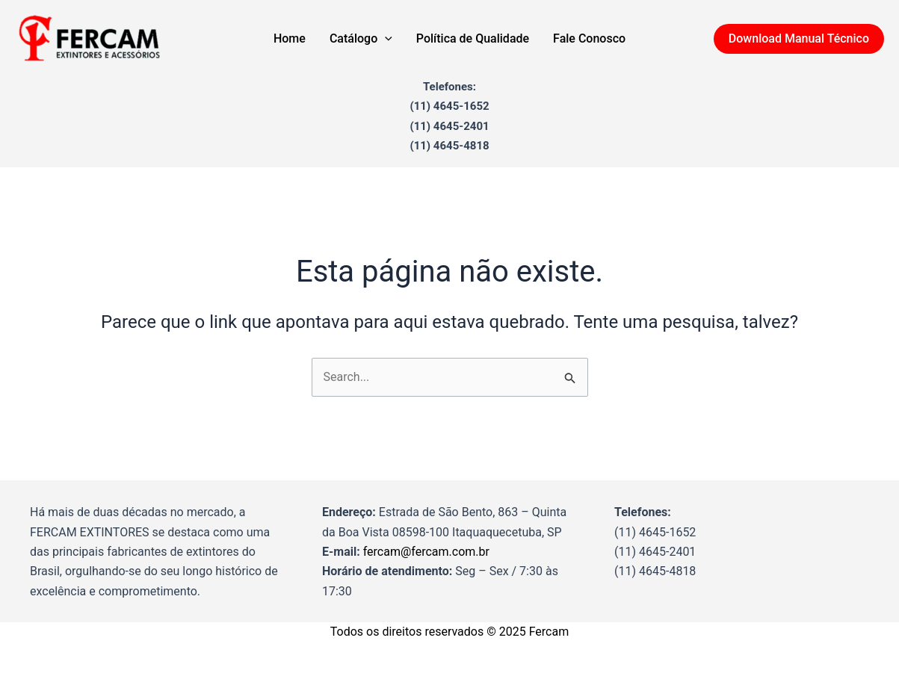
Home (290, 38)
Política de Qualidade (472, 38)
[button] (799, 39)
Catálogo (361, 39)
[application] (384, 39)
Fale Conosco (589, 38)
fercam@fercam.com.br (426, 552)
